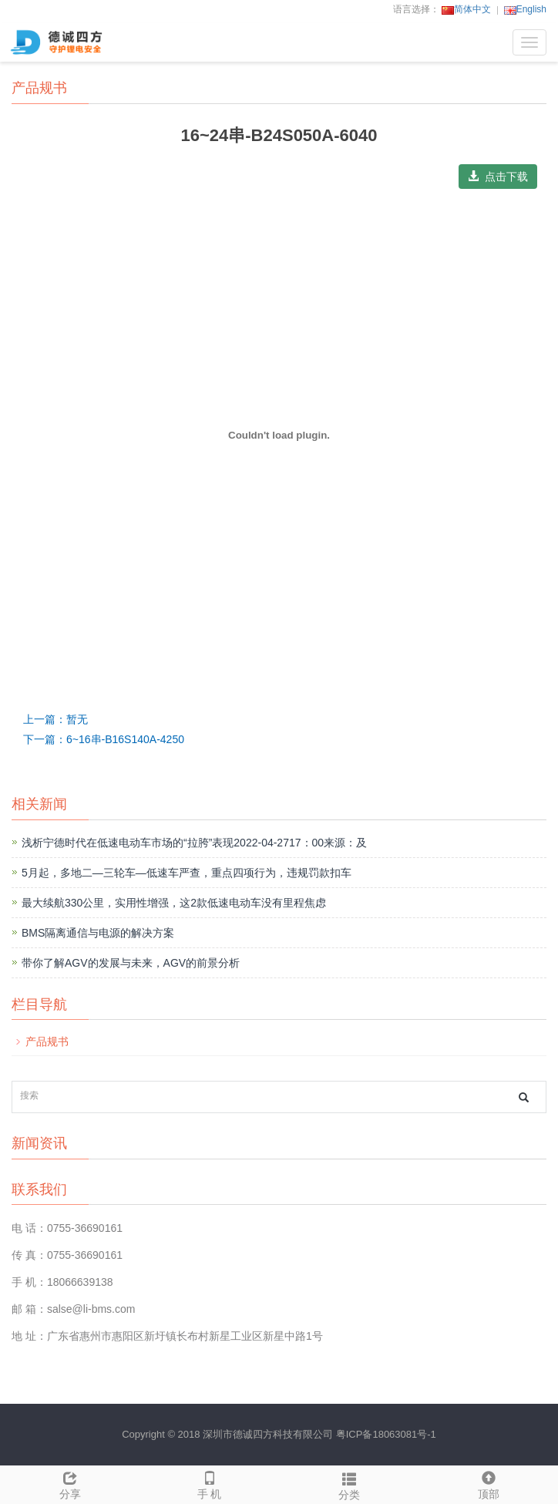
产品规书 (47, 1041)
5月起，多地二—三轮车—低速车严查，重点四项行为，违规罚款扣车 (186, 872)
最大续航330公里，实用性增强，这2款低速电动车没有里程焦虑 (174, 903)
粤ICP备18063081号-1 (386, 1434)
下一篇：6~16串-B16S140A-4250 (103, 739)
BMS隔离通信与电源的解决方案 (98, 933)
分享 (70, 1483)
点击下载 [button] (498, 176)
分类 (349, 1484)
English (525, 9)
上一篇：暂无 (55, 719)
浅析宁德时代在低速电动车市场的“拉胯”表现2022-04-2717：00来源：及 (194, 842)
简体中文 (466, 9)
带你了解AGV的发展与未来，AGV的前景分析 (131, 963)
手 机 (209, 1483)
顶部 (488, 1483)
